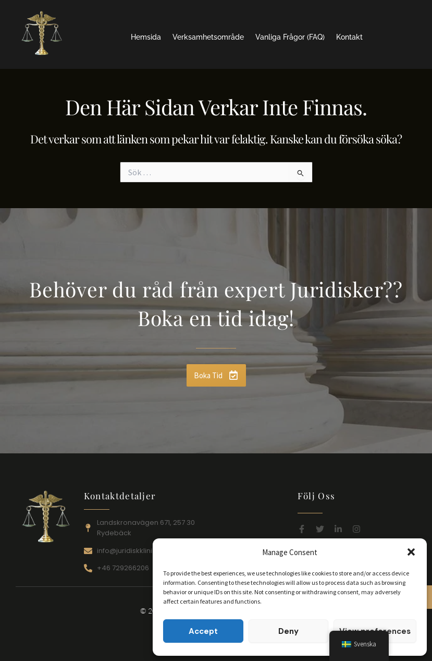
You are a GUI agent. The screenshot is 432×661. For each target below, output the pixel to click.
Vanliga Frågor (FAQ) (290, 37)
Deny (288, 631)
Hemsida (146, 37)
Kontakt (349, 37)
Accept (203, 631)
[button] (411, 552)
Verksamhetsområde (208, 37)
